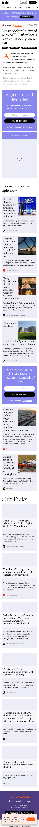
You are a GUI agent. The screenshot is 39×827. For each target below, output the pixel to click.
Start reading (27, 17)
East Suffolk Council (29, 47)
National (18, 25)
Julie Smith (14, 47)
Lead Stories (6, 7)
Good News (17, 7)
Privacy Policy (14, 821)
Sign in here (27, 127)
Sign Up (32, 2)
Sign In (23, 2)
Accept (31, 819)
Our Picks (26, 7)
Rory (4, 47)
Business (35, 7)
